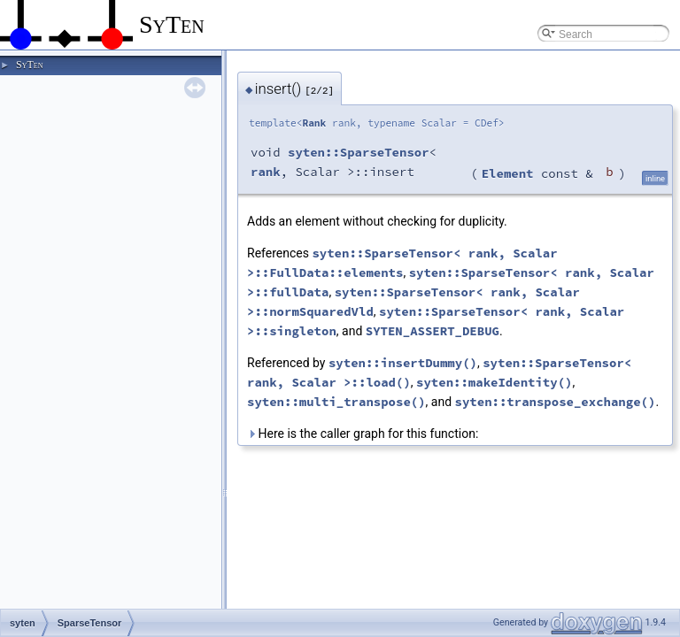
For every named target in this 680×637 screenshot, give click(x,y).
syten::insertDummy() (402, 363)
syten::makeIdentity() (494, 382)
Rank (314, 123)
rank (266, 172)
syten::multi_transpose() (336, 402)
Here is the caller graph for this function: (362, 433)
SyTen (29, 64)
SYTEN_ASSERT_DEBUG (432, 331)
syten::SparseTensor (358, 152)
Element (508, 173)
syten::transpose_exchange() (555, 402)
